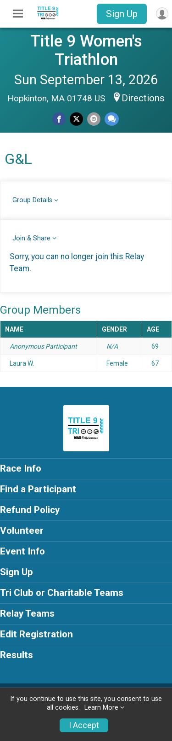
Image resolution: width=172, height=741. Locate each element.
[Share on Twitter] (76, 119)
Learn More (101, 708)
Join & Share (31, 238)
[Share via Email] (93, 119)
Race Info (20, 468)
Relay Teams (27, 613)
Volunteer (22, 530)
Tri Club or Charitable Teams (61, 592)
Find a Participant (38, 489)
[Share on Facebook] (59, 119)
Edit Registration (36, 634)
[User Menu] (162, 13)
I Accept (84, 725)
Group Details (32, 200)
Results (16, 654)
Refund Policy (30, 509)
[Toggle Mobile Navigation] (18, 13)
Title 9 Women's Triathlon (86, 50)
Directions (143, 98)
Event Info (22, 551)
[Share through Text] (112, 119)
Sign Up (122, 13)
